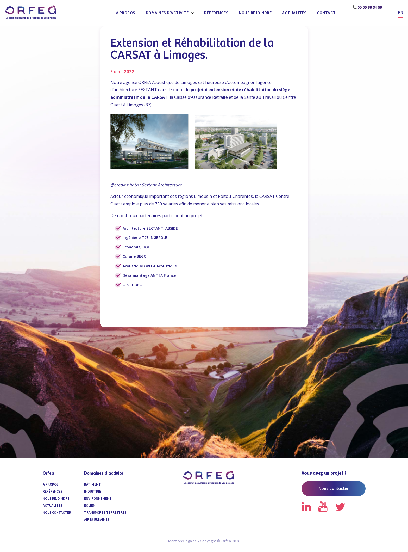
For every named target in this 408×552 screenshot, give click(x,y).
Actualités (294, 13)
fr (400, 12)
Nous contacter (57, 513)
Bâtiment (92, 485)
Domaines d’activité (167, 13)
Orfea (48, 473)
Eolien (89, 506)
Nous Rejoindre (255, 13)
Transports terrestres (105, 513)
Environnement (98, 499)
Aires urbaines (96, 520)
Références (216, 13)
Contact (326, 13)
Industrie (92, 492)
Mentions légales (182, 540)
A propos (125, 13)
